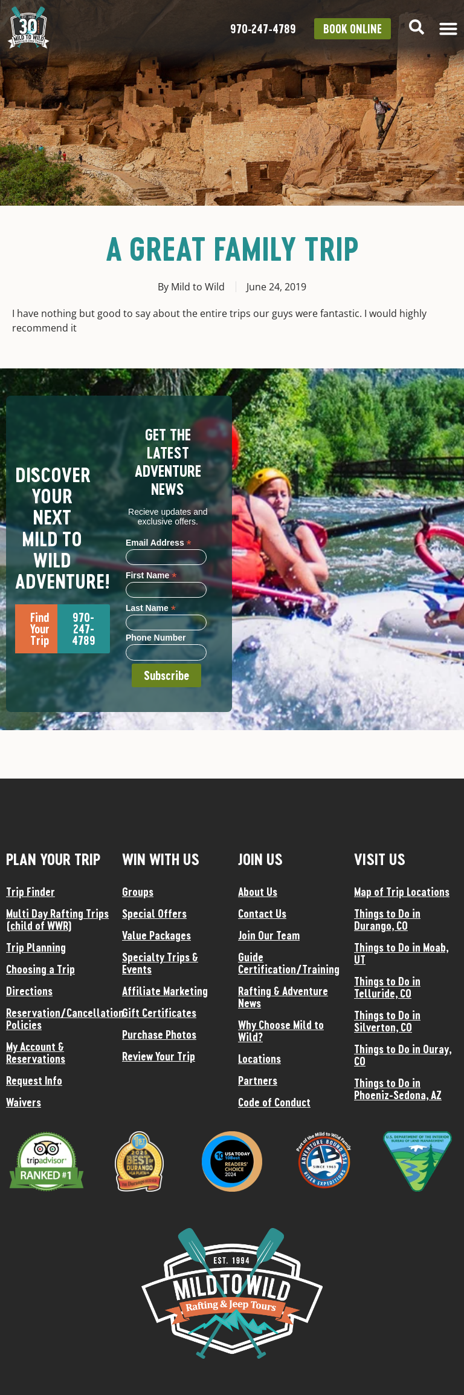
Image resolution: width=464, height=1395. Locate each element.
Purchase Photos (159, 1034)
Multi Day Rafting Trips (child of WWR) (57, 919)
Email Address (159, 542)
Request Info (34, 1080)
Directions (29, 991)
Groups (137, 891)
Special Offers (154, 913)
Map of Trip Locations (402, 891)
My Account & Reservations (35, 1052)
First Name (151, 575)
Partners (257, 1080)
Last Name (151, 608)
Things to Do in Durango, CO (387, 919)
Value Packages (156, 935)
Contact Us (262, 913)
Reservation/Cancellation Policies (58, 1018)
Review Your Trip (158, 1056)
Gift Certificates (159, 1012)
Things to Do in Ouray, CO (402, 1055)
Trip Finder (30, 891)
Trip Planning (36, 947)
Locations (259, 1058)
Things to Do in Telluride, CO (387, 987)
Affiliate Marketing (165, 991)
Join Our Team (269, 935)
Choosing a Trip (40, 969)
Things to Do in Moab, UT (401, 953)
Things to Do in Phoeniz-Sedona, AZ (398, 1089)
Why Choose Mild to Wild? (281, 1031)
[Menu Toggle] (448, 28)
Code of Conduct (274, 1102)
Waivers (23, 1102)
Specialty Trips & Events (160, 963)
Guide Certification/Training (289, 963)
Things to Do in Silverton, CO (387, 1021)
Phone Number (156, 637)
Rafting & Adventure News (283, 997)
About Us (257, 891)
